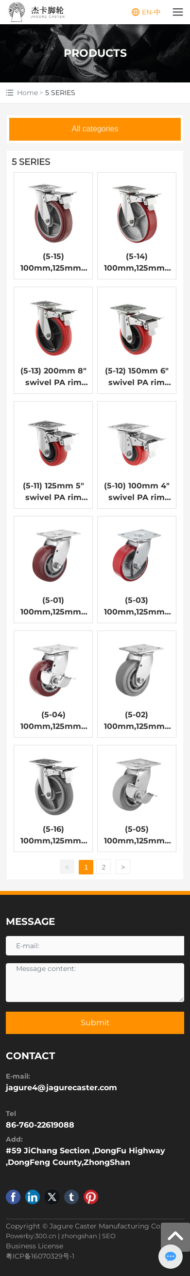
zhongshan (79, 1236)
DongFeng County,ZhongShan (69, 1162)
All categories (94, 129)
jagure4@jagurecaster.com (61, 1087)
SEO (109, 1236)
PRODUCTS (95, 53)
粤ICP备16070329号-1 (40, 1256)
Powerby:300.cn (31, 1236)
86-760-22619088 (40, 1125)
